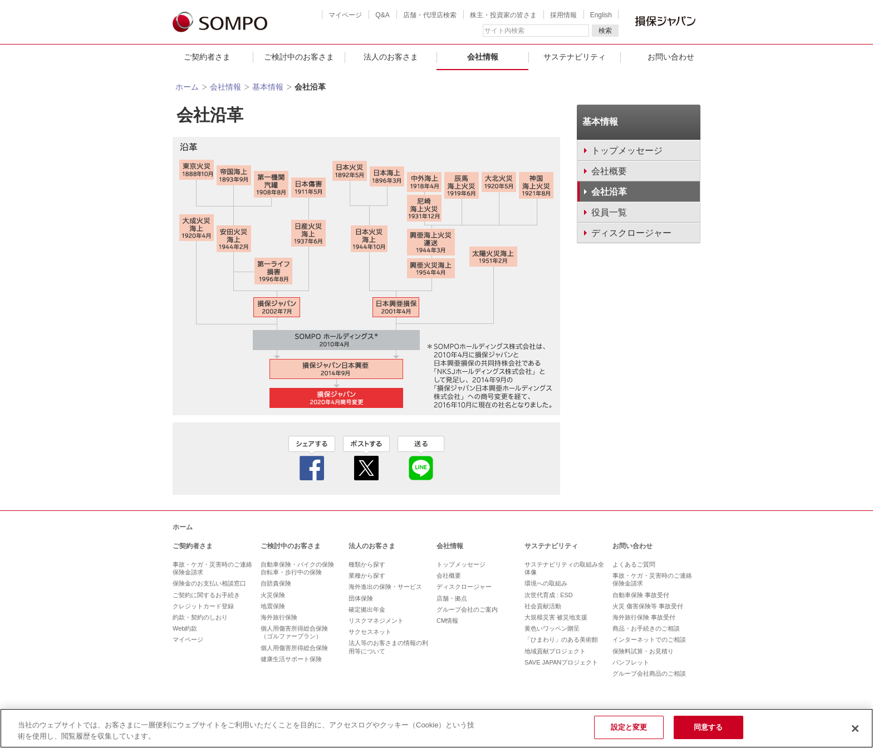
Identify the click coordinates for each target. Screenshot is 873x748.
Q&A (382, 15)
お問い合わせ (671, 56)
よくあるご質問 (633, 564)
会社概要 (448, 575)
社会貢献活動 (542, 606)
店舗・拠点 (451, 598)
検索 (605, 31)
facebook (311, 458)
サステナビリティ (574, 56)
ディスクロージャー (464, 586)
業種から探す (367, 575)
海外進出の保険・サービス (385, 586)
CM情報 (447, 620)
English (601, 15)
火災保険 (273, 595)
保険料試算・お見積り (643, 651)
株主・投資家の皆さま (503, 15)
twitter (366, 458)
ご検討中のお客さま (299, 56)
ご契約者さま (207, 56)
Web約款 (185, 628)
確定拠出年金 (367, 609)
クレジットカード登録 (203, 606)
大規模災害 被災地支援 (555, 617)
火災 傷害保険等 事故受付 (647, 606)
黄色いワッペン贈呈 (552, 628)
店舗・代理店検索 (430, 15)
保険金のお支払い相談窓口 (209, 583)
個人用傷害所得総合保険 (294, 647)
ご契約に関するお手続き (206, 595)
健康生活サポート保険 (291, 659)
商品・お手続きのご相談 (646, 628)
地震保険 (273, 606)
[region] (436, 728)
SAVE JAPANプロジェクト (561, 662)
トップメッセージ (460, 564)
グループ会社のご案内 (467, 609)
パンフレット (630, 662)
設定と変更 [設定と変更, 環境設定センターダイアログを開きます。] (629, 727)
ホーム (187, 86)
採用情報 (563, 15)
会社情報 (482, 56)
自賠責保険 (276, 583)
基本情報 (267, 86)
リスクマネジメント (376, 620)
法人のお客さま (391, 56)
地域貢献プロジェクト (555, 651)
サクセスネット (370, 631)
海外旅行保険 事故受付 (643, 617)
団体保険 (361, 598)
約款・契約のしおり (200, 617)
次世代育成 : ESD (548, 595)
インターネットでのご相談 (649, 639)
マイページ (345, 15)
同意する (708, 727)
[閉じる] (855, 728)
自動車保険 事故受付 (640, 595)
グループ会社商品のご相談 (649, 673)
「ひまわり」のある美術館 (561, 639)
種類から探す (367, 564)
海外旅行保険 (279, 617)
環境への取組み (545, 583)
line (421, 458)
